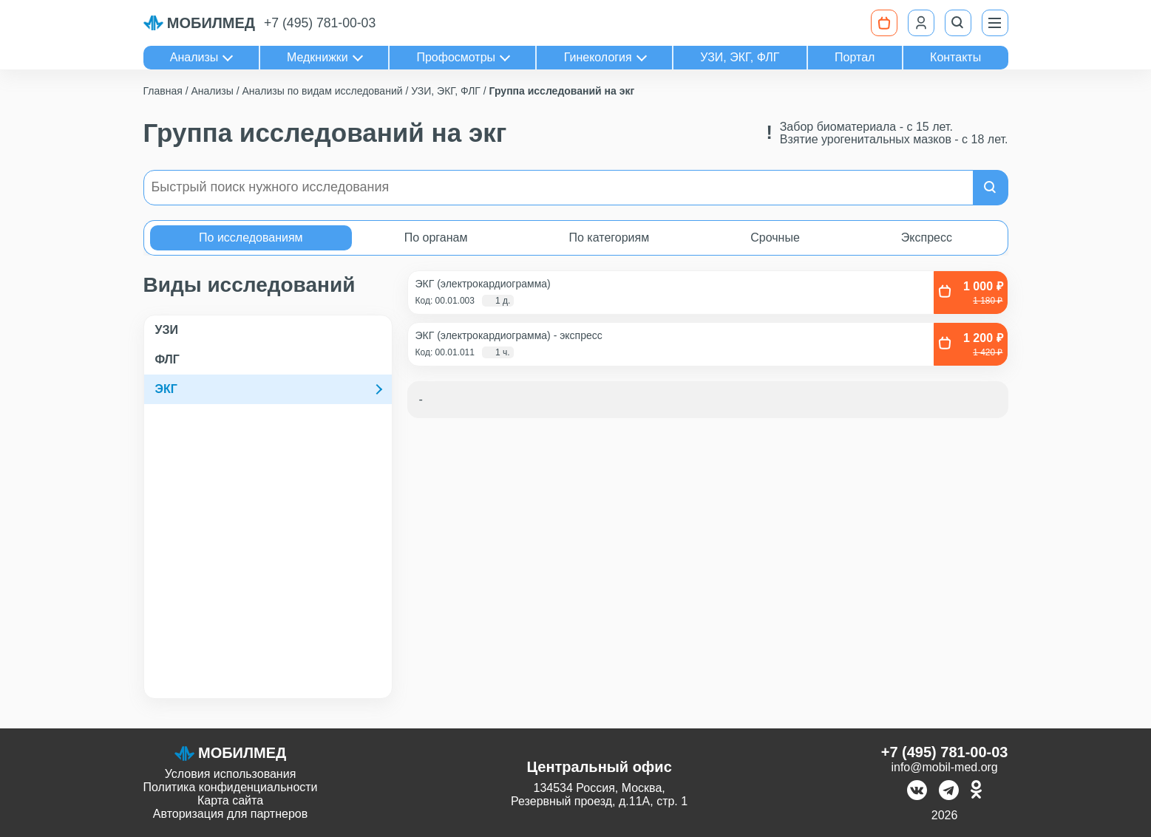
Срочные (775, 237)
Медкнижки (317, 57)
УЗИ (166, 330)
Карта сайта (230, 800)
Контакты (955, 57)
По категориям (608, 237)
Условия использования (230, 774)
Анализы (194, 57)
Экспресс (926, 237)
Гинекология (598, 57)
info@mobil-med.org (944, 767)
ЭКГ (166, 389)
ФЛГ (167, 359)
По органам (436, 237)
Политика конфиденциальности (230, 787)
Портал (855, 57)
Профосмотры (455, 57)
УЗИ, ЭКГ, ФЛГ (739, 57)
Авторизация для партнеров (230, 813)
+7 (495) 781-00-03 (320, 23)
